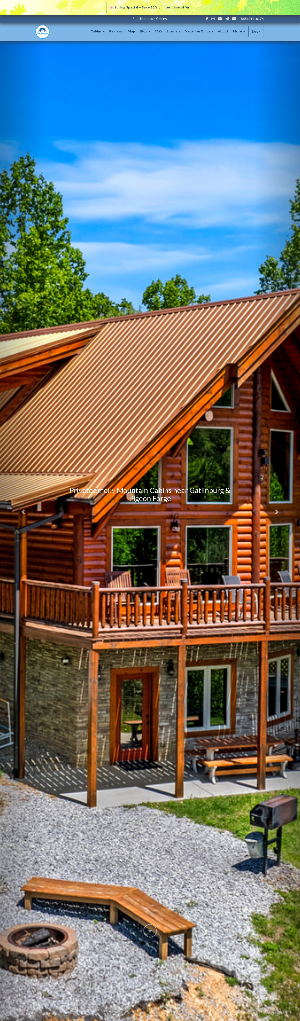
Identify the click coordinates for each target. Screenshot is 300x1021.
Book (256, 31)
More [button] (239, 31)
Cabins (96, 31)
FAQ (158, 31)
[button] (22, 510)
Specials (173, 31)
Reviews (116, 31)
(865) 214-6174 (251, 19)
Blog (143, 31)
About (223, 31)
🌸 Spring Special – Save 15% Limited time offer (149, 7)
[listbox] (150, 510)
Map (131, 31)
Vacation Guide (198, 31)
